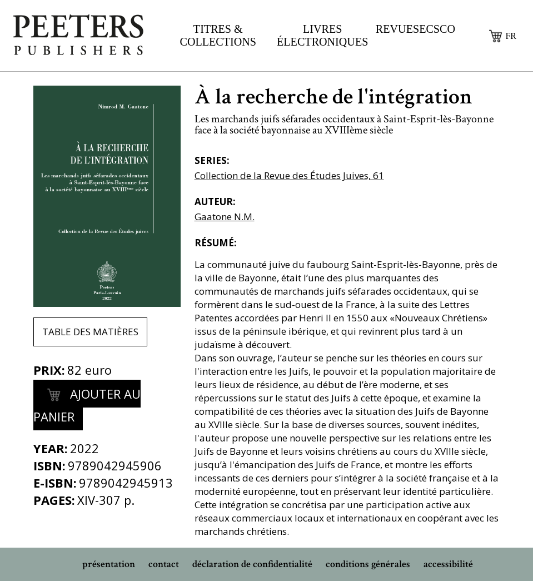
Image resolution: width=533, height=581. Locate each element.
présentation (108, 564)
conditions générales (368, 564)
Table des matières (90, 331)
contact (163, 564)
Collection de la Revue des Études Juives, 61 (289, 175)
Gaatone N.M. (225, 216)
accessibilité (448, 564)
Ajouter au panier (87, 404)
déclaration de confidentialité (252, 564)
